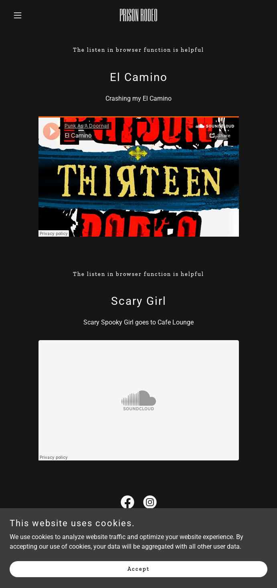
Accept (138, 569)
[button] (29, 15)
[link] (138, 19)
